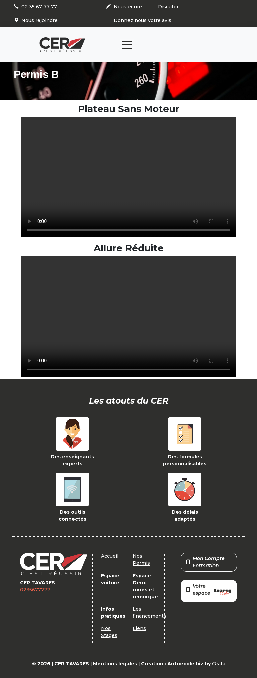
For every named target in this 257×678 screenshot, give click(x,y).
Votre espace (208, 590)
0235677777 (35, 590)
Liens (139, 628)
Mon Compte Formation (205, 562)
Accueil (109, 556)
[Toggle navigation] (127, 44)
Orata (218, 664)
